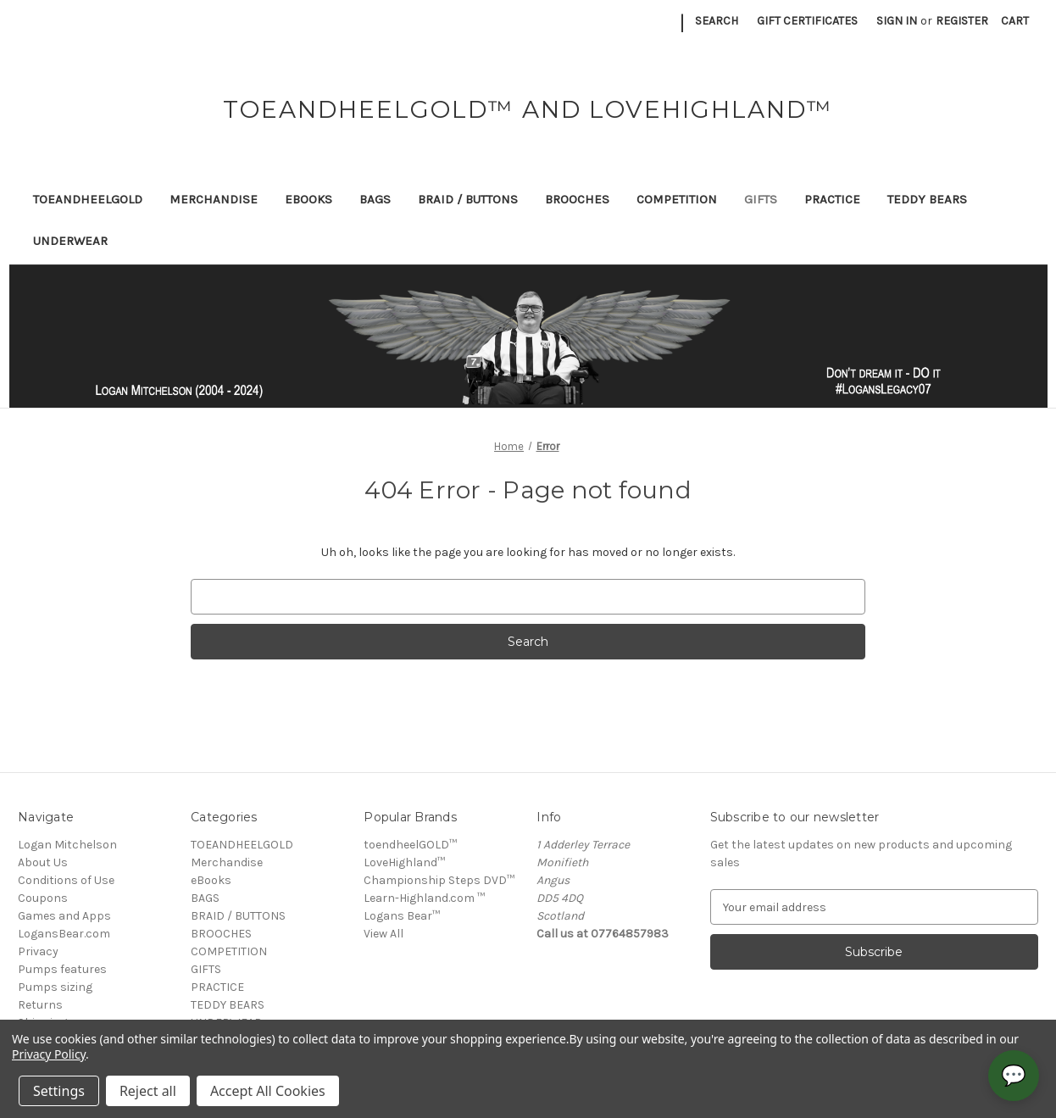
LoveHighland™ (404, 862)
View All (383, 933)
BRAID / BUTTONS (468, 199)
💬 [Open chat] (1013, 1075)
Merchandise (214, 199)
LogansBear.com (64, 933)
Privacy (38, 951)
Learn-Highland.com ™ (424, 898)
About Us (43, 862)
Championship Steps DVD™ (439, 880)
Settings (59, 1091)
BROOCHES (577, 199)
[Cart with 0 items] (1015, 21)
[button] (528, 336)
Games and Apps (64, 916)
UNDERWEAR (70, 240)
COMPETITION (676, 199)
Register (962, 21)
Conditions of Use (66, 880)
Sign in (896, 21)
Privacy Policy (49, 1054)
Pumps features (62, 969)
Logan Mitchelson (67, 844)
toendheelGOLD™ (410, 844)
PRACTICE (832, 199)
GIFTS (760, 199)
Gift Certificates (807, 21)
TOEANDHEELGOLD (87, 199)
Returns (40, 1005)
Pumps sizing (55, 987)
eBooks (308, 199)
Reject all (147, 1091)
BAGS (375, 199)
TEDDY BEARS (927, 199)
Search (716, 21)
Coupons (43, 898)
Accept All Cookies (267, 1091)
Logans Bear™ (402, 916)
